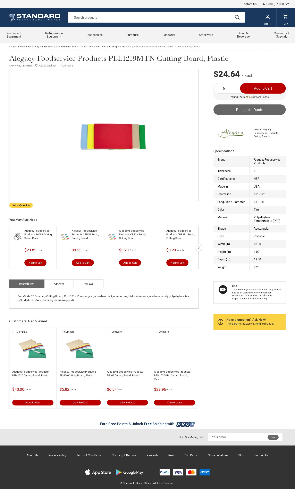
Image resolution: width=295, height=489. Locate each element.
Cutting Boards (117, 46)
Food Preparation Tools (93, 46)
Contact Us (249, 4)
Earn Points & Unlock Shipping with (147, 424)
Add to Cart (35, 262)
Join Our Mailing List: (191, 437)
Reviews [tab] (88, 283)
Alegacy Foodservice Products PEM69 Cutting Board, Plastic (78, 373)
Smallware (47, 46)
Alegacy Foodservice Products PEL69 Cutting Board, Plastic (125, 373)
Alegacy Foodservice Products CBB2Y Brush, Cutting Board (132, 234)
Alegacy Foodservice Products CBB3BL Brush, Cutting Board (180, 234)
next (198, 247)
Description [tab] (26, 283)
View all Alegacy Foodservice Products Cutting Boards (266, 133)
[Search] (156, 17)
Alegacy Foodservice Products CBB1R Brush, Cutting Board (85, 234)
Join (273, 437)
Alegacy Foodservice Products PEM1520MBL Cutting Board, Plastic (172, 375)
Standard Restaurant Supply (24, 46)
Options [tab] (59, 283)
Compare (68, 65)
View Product (32, 402)
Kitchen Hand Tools (67, 46)
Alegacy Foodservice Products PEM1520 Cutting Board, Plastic (30, 373)
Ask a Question (21, 205)
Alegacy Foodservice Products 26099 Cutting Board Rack (38, 234)
